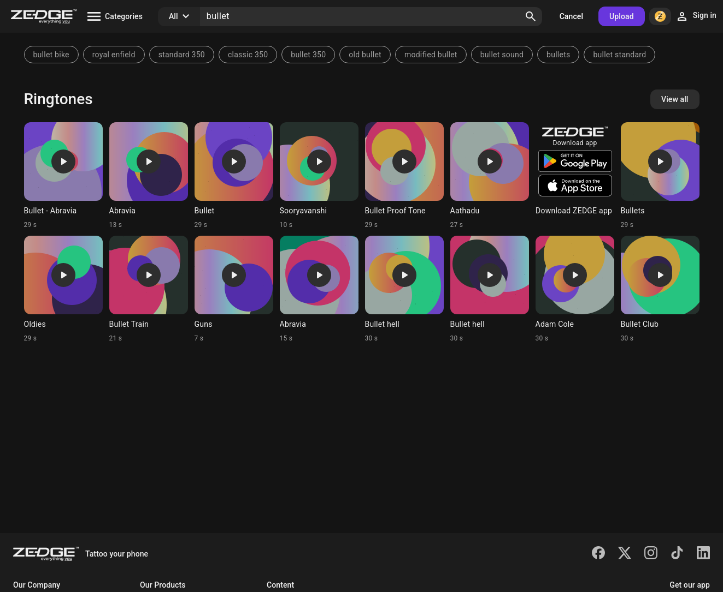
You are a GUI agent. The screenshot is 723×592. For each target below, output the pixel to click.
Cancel (571, 16)
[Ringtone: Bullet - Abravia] (63, 175)
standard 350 (181, 54)
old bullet (365, 54)
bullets (558, 54)
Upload (621, 16)
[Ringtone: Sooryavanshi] (319, 175)
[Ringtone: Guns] (234, 289)
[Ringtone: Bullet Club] (660, 289)
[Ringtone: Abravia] (148, 175)
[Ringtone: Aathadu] (489, 175)
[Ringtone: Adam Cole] (575, 289)
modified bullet (430, 54)
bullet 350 (308, 54)
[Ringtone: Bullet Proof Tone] (404, 175)
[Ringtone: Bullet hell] (404, 289)
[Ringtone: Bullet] (234, 175)
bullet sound (502, 54)
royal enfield (114, 54)
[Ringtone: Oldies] (63, 289)
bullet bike (51, 54)
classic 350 (248, 54)
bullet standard (619, 54)
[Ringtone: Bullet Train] (148, 289)
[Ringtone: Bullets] (660, 175)
